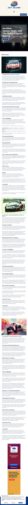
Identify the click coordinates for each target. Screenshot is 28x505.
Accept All (20, 502)
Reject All (13, 502)
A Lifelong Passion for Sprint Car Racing (10, 74)
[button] (14, 12)
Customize (6, 502)
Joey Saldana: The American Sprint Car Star (11, 336)
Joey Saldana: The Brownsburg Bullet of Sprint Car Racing (13, 215)
